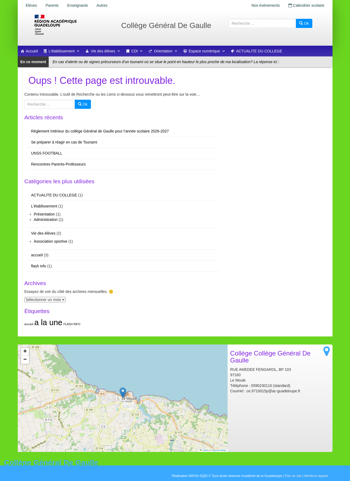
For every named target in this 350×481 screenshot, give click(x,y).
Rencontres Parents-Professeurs (58, 164)
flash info (38, 266)
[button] (122, 392)
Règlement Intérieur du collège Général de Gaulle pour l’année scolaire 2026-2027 (100, 131)
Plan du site (293, 476)
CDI (137, 51)
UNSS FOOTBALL (46, 153)
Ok (304, 23)
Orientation (166, 51)
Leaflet (204, 450)
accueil (37, 255)
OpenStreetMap (219, 450)
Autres (102, 5)
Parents (52, 5)
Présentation (44, 214)
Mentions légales (316, 476)
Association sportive (51, 241)
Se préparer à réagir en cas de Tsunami (64, 142)
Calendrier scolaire (306, 5)
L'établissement (64, 51)
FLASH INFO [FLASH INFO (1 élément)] (71, 324)
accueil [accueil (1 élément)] (28, 324)
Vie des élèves (106, 51)
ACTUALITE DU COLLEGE (259, 51)
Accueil (32, 51)
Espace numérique (207, 51)
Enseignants (77, 5)
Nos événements (266, 5)
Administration (46, 219)
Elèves (31, 5)
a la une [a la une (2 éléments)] (48, 322)
